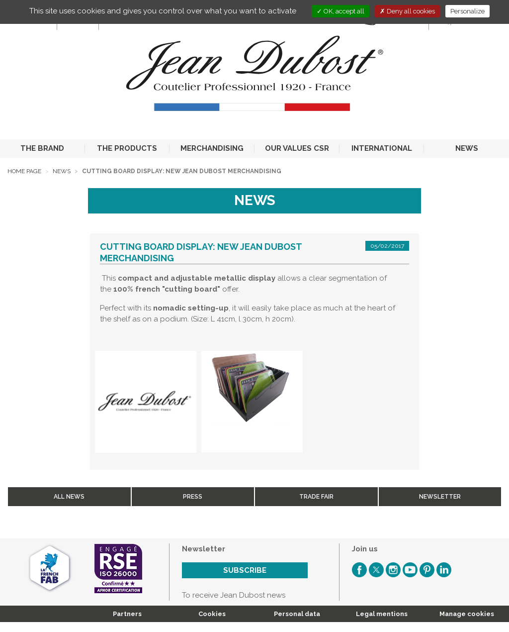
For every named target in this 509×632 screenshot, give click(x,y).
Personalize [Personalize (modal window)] (467, 11)
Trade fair (316, 496)
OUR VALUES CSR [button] (297, 148)
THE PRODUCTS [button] (127, 148)
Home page (24, 171)
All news (69, 496)
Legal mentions (382, 614)
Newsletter (440, 496)
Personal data (297, 614)
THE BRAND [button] (42, 148)
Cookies (212, 614)
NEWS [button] (466, 148)
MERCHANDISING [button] (212, 148)
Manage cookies (466, 614)
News (62, 171)
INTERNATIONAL (381, 148)
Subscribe (244, 570)
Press (192, 496)
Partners (127, 614)
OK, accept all (340, 11)
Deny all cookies (407, 11)
